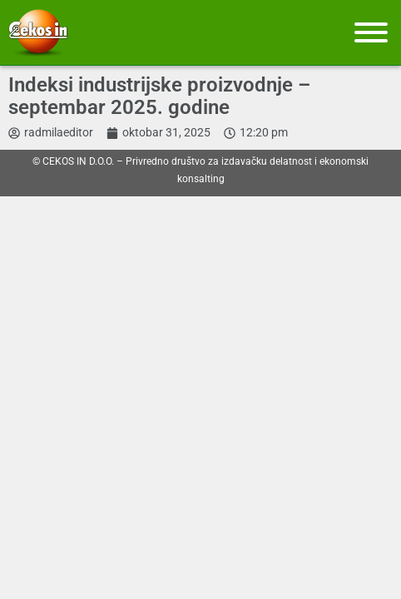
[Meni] (371, 32)
